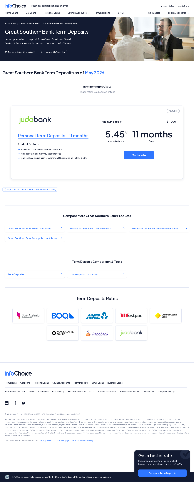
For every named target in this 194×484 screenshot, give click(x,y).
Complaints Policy (166, 393)
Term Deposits (102, 12)
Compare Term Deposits (162, 472)
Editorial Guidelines (77, 393)
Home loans (11, 384)
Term (151, 141)
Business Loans (115, 384)
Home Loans (11, 12)
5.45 (116, 134)
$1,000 (171, 121)
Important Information (15, 393)
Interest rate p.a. (116, 141)
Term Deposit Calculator (84, 274)
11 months (152, 134)
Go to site (139, 155)
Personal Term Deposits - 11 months (53, 135)
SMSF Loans (98, 384)
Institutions (183, 6)
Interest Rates (167, 6)
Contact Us (43, 393)
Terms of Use (148, 393)
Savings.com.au (47, 442)
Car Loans (31, 12)
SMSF (121, 12)
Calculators (154, 12)
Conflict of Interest (107, 393)
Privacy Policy (58, 393)
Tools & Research (177, 12)
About (32, 393)
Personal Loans (52, 12)
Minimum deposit (112, 121)
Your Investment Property (82, 442)
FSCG (92, 393)
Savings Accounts (77, 12)
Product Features (29, 144)
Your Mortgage (63, 442)
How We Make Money (129, 393)
